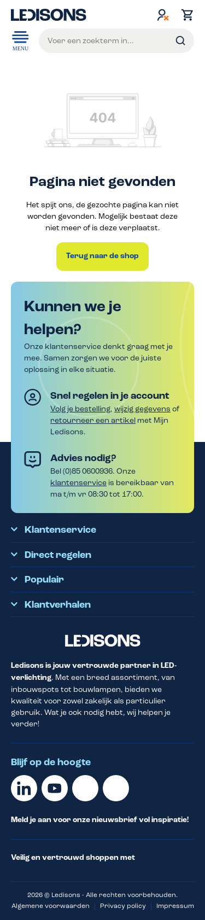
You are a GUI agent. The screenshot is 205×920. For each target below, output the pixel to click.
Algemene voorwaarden (50, 906)
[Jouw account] (162, 15)
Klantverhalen (58, 605)
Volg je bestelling (80, 409)
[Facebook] (85, 788)
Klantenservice (60, 530)
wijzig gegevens (142, 409)
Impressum (175, 906)
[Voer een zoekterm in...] (116, 40)
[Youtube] (55, 788)
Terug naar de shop (102, 256)
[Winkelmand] (184, 15)
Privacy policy (123, 906)
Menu (20, 39)
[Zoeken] (180, 40)
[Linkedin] (24, 788)
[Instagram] (116, 788)
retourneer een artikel (93, 420)
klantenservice (78, 482)
